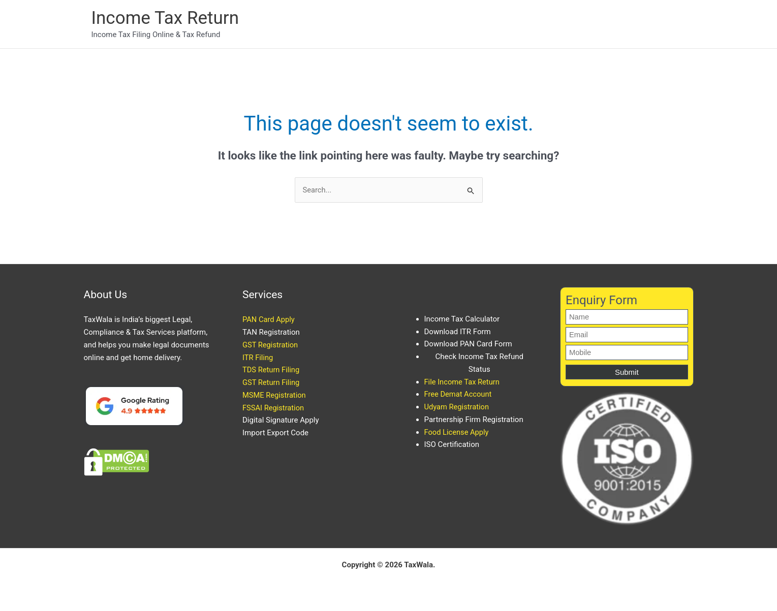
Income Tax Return (165, 18)
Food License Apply (457, 432)
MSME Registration (274, 395)
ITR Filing (258, 357)
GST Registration (270, 345)
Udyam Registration (457, 407)
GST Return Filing (271, 383)
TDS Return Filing (271, 370)
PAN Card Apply (269, 320)
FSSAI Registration (273, 407)
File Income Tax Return (463, 382)
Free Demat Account (458, 394)
